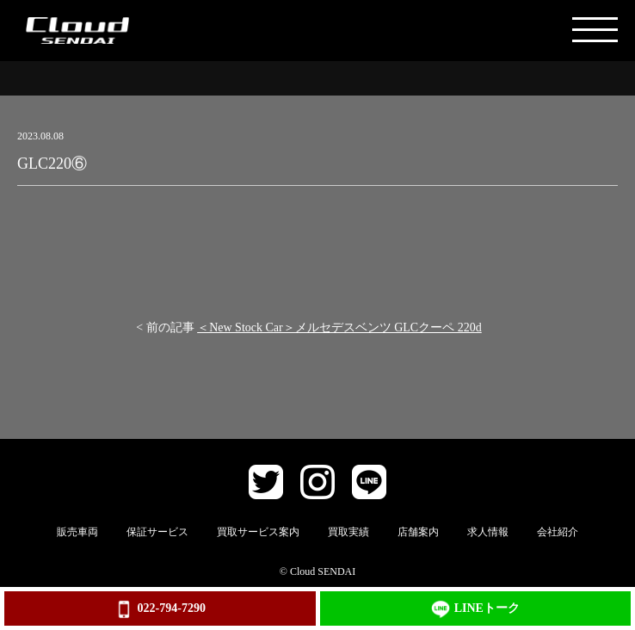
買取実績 (348, 532)
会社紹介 (557, 532)
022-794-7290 (160, 609)
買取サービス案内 (258, 532)
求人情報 (488, 532)
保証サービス (157, 532)
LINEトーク (475, 609)
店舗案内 (418, 532)
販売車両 (77, 532)
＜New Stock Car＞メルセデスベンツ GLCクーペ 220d (339, 327)
